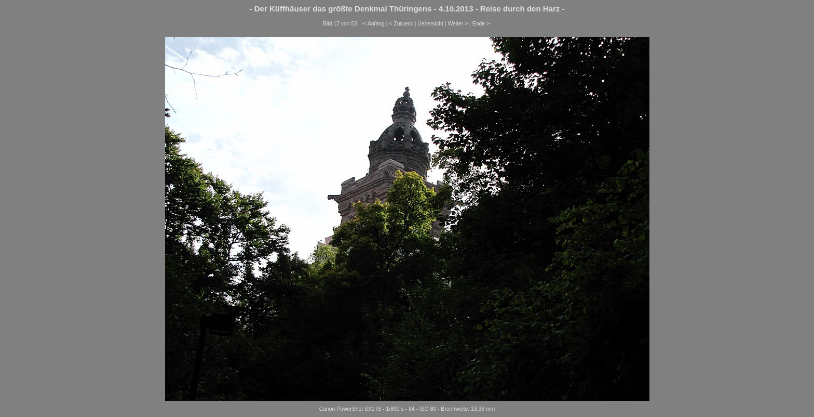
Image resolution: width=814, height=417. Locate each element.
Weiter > (457, 24)
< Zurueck (401, 24)
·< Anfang (373, 24)
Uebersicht (430, 24)
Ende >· (481, 24)
